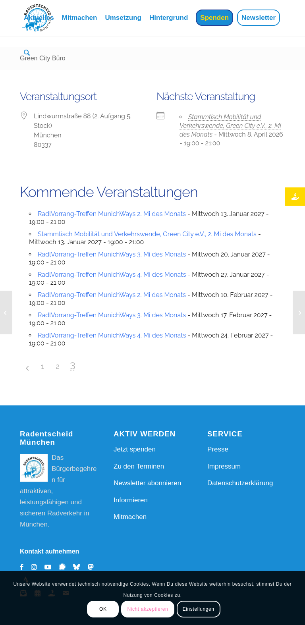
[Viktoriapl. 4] (6, 312)
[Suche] (26, 53)
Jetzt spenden (135, 449)
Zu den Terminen (139, 466)
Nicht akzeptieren (147, 609)
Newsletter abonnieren (147, 483)
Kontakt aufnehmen (49, 551)
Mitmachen (130, 517)
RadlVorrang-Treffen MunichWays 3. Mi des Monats (112, 254)
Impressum (224, 466)
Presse (217, 449)
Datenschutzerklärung (240, 483)
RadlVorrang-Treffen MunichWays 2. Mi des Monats (112, 214)
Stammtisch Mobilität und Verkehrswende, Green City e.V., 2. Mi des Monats (230, 125)
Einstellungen (198, 609)
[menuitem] (39, 18)
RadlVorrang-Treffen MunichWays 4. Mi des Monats (112, 274)
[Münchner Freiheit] (299, 312)
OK (103, 609)
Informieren (131, 500)
